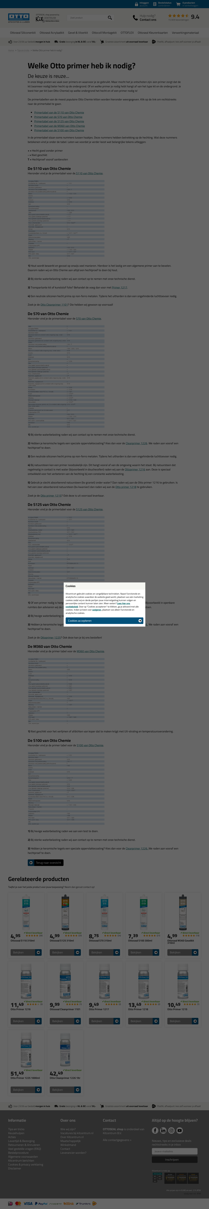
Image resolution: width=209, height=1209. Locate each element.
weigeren (96, 610)
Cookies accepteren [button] (79, 620)
